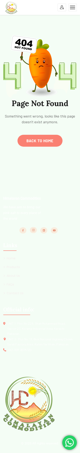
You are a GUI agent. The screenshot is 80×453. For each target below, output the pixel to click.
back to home (39, 140)
